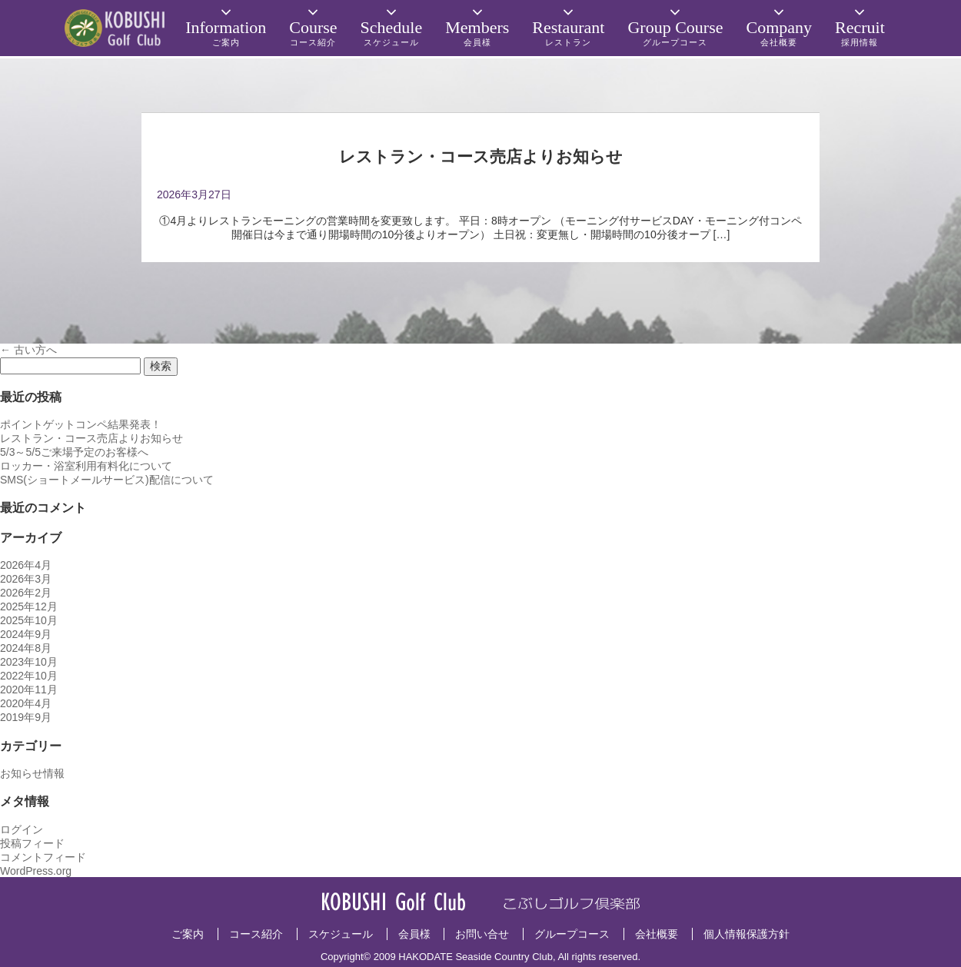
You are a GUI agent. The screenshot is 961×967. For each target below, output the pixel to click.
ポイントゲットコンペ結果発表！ (80, 424)
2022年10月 (29, 676)
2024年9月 (26, 634)
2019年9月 (26, 717)
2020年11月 (29, 689)
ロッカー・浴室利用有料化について (86, 466)
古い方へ (28, 350)
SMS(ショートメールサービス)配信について (107, 480)
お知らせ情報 (32, 773)
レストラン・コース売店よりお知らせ (91, 438)
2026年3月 (26, 579)
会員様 (414, 934)
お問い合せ (482, 934)
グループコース (572, 934)
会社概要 (656, 934)
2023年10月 (29, 662)
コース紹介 (256, 934)
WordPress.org (35, 871)
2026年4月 (26, 565)
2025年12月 (29, 606)
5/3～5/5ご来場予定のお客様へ (74, 452)
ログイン (21, 829)
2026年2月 (26, 593)
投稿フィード (32, 843)
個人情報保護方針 (746, 934)
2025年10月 (29, 620)
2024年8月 (26, 648)
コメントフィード (43, 857)
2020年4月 (26, 703)
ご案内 (187, 934)
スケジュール (340, 934)
